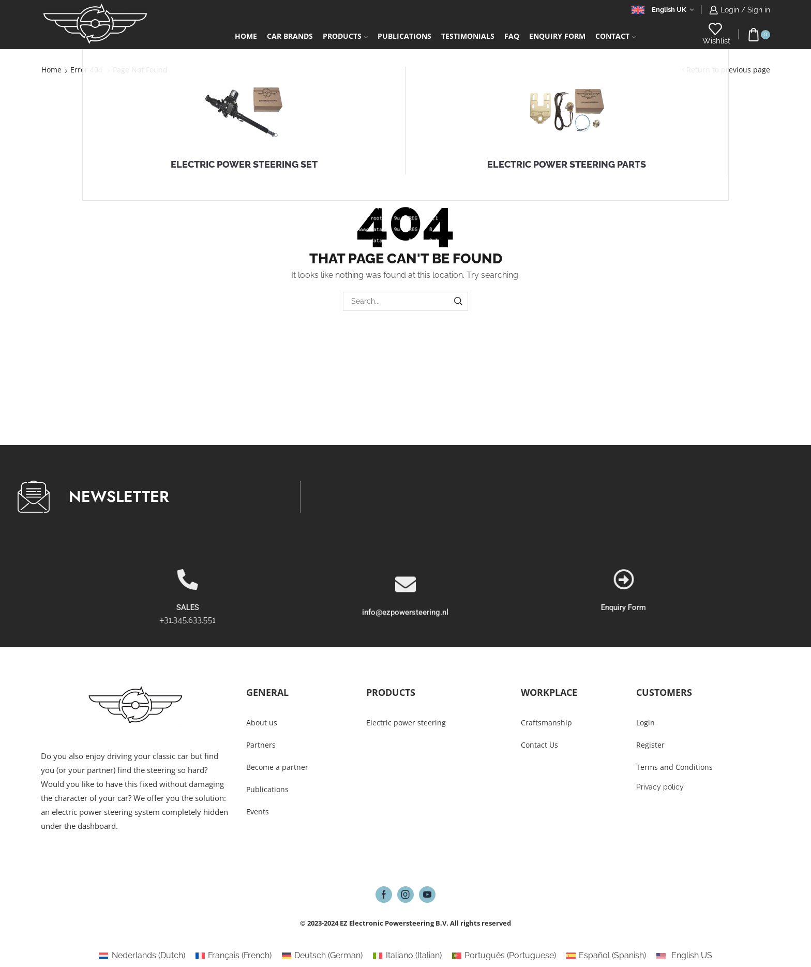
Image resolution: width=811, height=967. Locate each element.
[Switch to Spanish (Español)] (606, 955)
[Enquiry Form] (757, 579)
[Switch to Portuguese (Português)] (504, 955)
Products (345, 36)
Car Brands (290, 36)
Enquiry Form (757, 607)
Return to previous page (728, 70)
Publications (404, 36)
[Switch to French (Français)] (233, 955)
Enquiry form (557, 36)
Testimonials (467, 36)
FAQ (511, 36)
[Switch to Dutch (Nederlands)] (142, 955)
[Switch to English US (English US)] (684, 955)
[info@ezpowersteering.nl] (405, 623)
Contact (615, 36)
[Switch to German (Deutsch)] (322, 955)
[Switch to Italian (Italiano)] (407, 955)
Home (246, 36)
